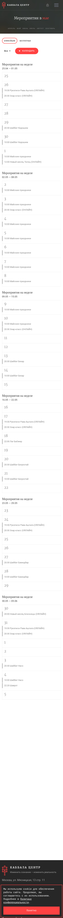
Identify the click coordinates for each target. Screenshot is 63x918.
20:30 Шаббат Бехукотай (16, 464)
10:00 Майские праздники (17, 156)
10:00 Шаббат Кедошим (16, 142)
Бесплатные (25, 41)
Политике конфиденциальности (17, 900)
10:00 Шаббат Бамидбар (16, 577)
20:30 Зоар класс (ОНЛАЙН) (18, 210)
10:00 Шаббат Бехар (14, 375)
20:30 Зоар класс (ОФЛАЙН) (18, 96)
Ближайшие (9, 41)
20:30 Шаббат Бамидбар (16, 562)
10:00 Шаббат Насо (13, 680)
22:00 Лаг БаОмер (13, 441)
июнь (25, 28)
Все (7, 51)
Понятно (31, 910)
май (19, 28)
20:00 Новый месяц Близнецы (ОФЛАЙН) (25, 614)
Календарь (27, 51)
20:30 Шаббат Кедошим (16, 128)
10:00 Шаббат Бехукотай (16, 479)
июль (32, 28)
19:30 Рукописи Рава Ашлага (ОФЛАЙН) (24, 90)
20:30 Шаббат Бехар (14, 361)
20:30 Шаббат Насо (13, 666)
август (40, 28)
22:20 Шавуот (10, 685)
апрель (11, 28)
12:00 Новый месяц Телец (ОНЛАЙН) (22, 162)
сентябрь (50, 28)
